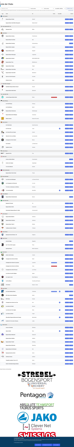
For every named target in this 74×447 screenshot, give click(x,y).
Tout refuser (38, 444)
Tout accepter (56, 444)
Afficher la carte (69, 8)
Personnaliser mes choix (19, 442)
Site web (67, 19)
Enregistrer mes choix (47, 444)
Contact (71, 19)
